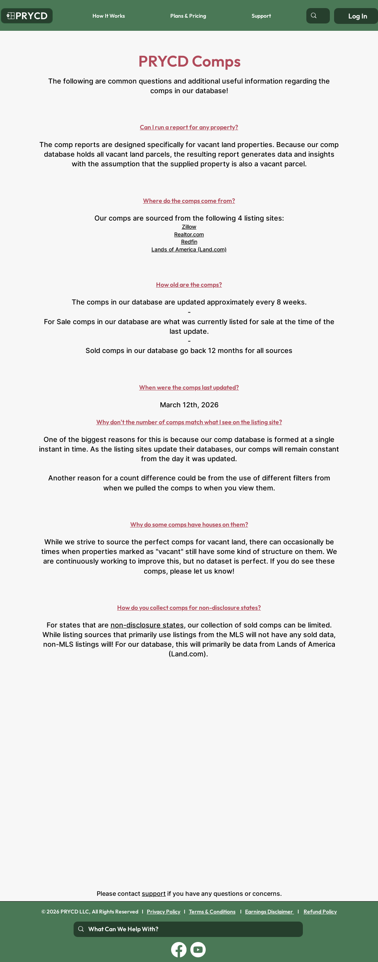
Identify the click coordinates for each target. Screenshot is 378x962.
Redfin (189, 241)
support (154, 893)
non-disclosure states (147, 625)
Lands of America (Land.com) (189, 249)
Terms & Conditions (212, 911)
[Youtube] (198, 949)
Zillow (189, 226)
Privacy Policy (163, 911)
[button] (92, 16)
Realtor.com (189, 234)
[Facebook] (178, 949)
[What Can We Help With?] (187, 929)
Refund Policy (320, 911)
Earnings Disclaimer (269, 911)
